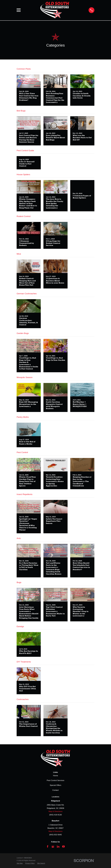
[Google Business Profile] (53, 846)
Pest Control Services (55, 780)
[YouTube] (63, 846)
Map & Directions (55, 811)
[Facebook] (47, 846)
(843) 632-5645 (55, 835)
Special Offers (55, 785)
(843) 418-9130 (55, 815)
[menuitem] (20, 863)
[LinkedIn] (58, 846)
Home (55, 776)
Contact (55, 790)
